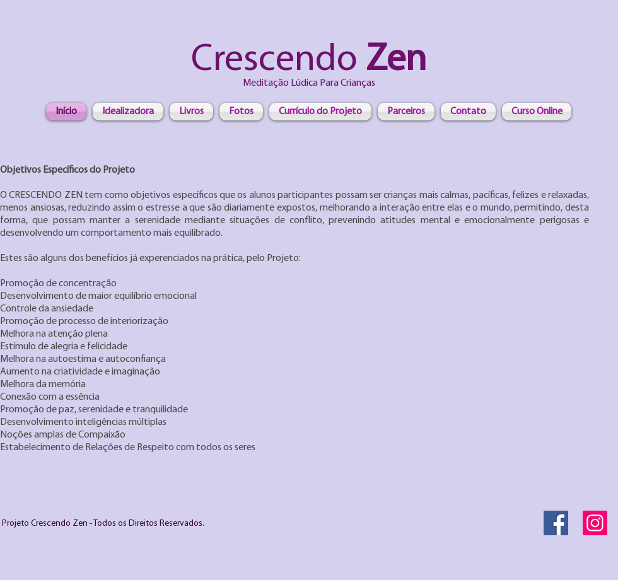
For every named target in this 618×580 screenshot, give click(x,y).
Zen (392, 60)
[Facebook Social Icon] (556, 523)
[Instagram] (595, 523)
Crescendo (274, 60)
